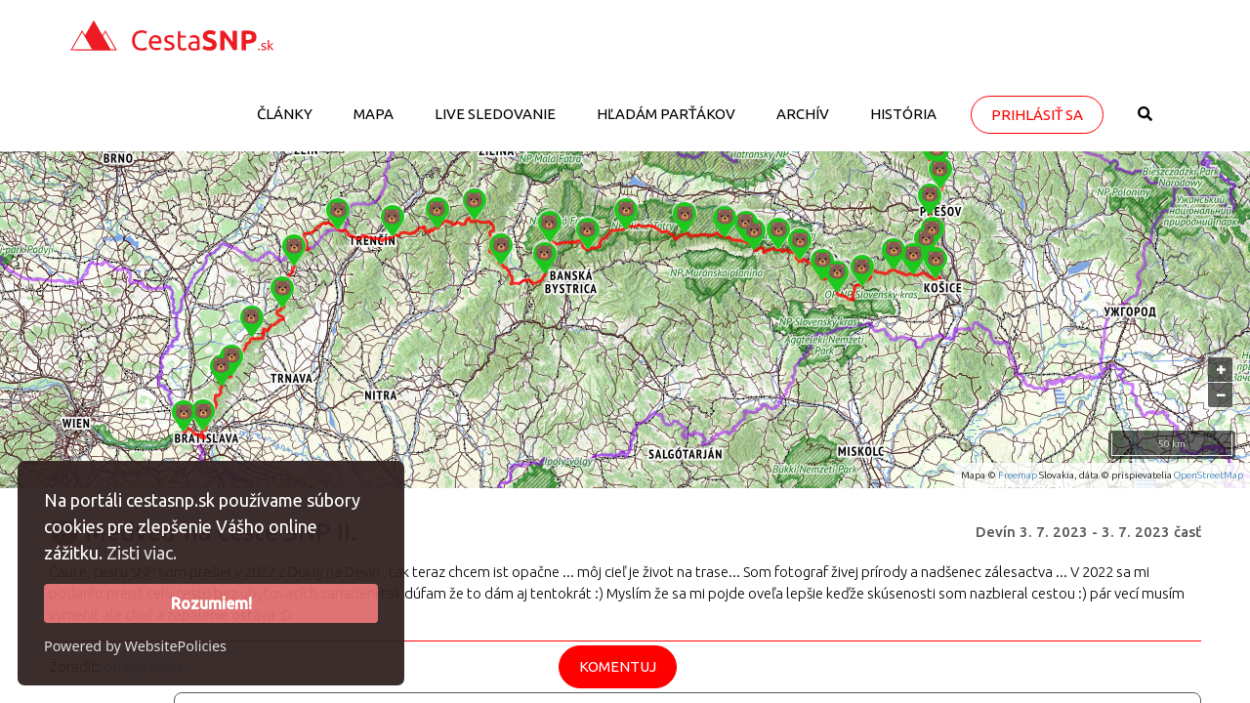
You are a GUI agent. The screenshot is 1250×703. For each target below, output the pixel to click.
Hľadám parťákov (666, 113)
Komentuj (617, 666)
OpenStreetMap (1208, 475)
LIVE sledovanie (495, 113)
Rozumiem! (211, 603)
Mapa (374, 113)
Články (284, 113)
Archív (802, 113)
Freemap (1017, 475)
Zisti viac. (141, 552)
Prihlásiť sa (1037, 114)
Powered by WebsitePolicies (135, 646)
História (903, 113)
